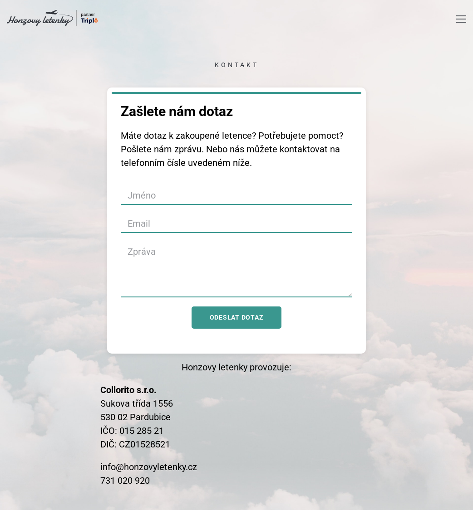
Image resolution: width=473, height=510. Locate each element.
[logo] (52, 18)
